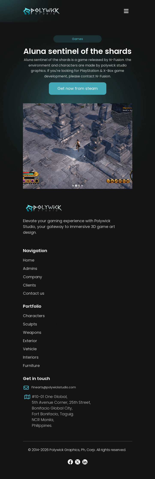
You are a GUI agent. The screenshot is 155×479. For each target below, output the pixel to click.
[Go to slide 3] (79, 185)
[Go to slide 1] (73, 185)
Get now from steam (77, 88)
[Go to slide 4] (82, 185)
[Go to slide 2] (76, 186)
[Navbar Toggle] (126, 11)
